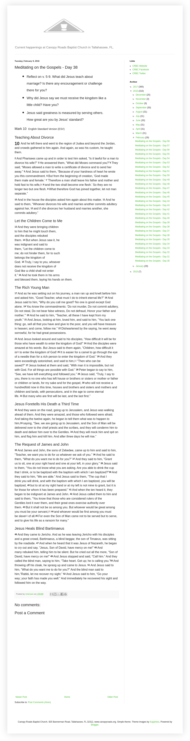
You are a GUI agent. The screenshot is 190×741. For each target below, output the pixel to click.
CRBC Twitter (139, 73)
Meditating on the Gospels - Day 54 (152, 158)
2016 (136, 91)
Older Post (112, 697)
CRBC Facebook (140, 69)
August (139, 112)
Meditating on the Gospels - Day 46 (152, 192)
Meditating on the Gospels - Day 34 (152, 244)
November (141, 99)
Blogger (94, 724)
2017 (136, 86)
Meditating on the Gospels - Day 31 (152, 256)
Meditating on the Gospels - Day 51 (152, 171)
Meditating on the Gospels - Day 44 (152, 201)
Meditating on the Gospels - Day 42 (152, 209)
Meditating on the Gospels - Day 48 (152, 184)
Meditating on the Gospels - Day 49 (152, 179)
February (140, 137)
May (138, 124)
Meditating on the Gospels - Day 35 (152, 239)
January (140, 266)
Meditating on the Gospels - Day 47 (152, 188)
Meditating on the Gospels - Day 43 (152, 205)
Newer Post (21, 697)
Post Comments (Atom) (39, 702)
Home (67, 697)
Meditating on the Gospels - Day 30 (152, 261)
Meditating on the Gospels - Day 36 (152, 235)
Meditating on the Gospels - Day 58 (152, 141)
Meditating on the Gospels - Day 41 (152, 214)
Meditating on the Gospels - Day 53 (152, 162)
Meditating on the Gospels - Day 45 (152, 196)
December (141, 95)
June (138, 120)
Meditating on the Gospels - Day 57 (152, 145)
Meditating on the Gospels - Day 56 (152, 149)
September (141, 107)
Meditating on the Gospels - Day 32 (152, 252)
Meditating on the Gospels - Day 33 (152, 248)
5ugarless (154, 722)
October (140, 103)
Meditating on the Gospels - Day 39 (152, 222)
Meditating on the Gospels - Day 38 (152, 226)
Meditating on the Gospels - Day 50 (152, 175)
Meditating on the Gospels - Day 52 (152, 167)
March (139, 133)
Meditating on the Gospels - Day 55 (152, 154)
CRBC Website (139, 66)
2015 (136, 271)
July (138, 116)
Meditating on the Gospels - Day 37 (152, 231)
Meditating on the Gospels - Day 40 (152, 218)
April (138, 129)
